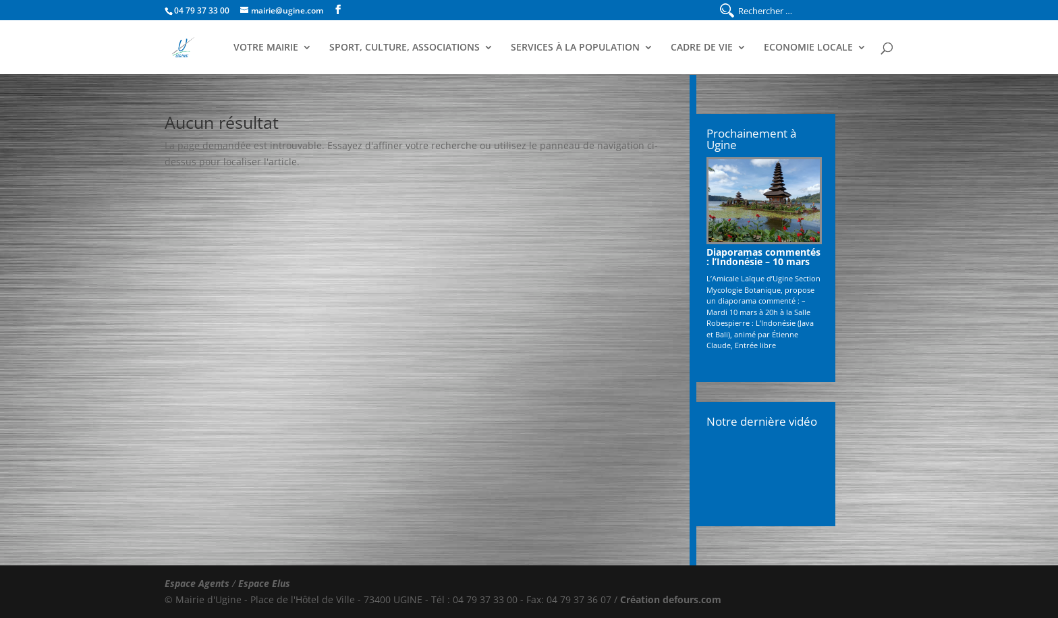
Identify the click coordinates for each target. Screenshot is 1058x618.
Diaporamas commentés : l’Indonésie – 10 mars (763, 257)
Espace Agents (197, 583)
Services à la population (575, 48)
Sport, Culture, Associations (404, 48)
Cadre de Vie (702, 48)
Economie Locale (808, 48)
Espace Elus (264, 583)
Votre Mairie (265, 48)
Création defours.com (670, 599)
